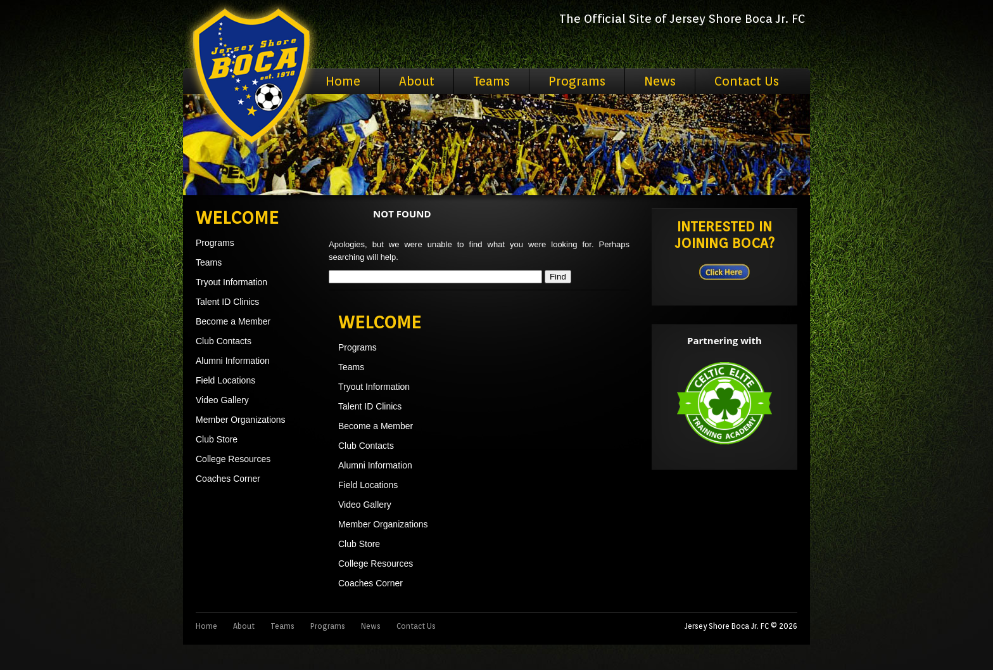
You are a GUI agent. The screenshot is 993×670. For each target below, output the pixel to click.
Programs (576, 81)
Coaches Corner (228, 479)
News (660, 81)
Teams (491, 81)
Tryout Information (231, 282)
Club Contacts (223, 341)
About (416, 81)
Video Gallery (222, 400)
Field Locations (225, 380)
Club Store (216, 439)
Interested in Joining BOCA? (725, 234)
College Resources (233, 459)
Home (343, 81)
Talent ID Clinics (227, 302)
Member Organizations (241, 420)
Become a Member (233, 321)
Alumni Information (233, 361)
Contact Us (746, 81)
